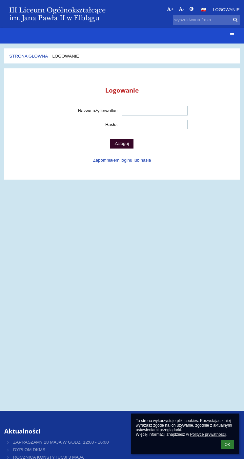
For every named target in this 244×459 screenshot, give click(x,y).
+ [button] (170, 9)
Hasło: (111, 124)
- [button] (181, 9)
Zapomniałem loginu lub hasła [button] (122, 160)
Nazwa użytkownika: (98, 110)
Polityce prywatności (208, 434)
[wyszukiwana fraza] (206, 20)
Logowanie (226, 9)
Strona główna (28, 56)
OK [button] (227, 444)
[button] (204, 10)
